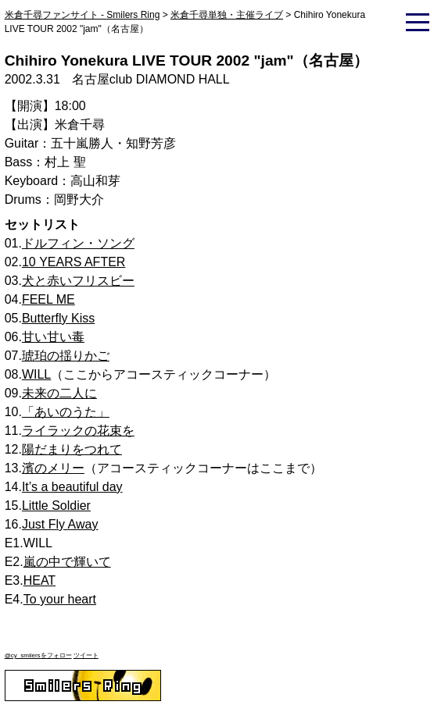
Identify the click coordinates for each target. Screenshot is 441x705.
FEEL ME (48, 299)
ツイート (86, 655)
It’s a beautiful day (72, 486)
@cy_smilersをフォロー (38, 655)
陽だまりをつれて (72, 449)
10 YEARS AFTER (74, 262)
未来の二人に (59, 393)
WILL (36, 374)
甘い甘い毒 (53, 337)
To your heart (59, 599)
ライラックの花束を (78, 430)
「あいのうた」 (65, 411)
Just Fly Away (60, 524)
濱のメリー (53, 468)
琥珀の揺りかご (65, 355)
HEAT (39, 580)
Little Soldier (56, 505)
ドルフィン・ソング (78, 243)
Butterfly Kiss (58, 318)
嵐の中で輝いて (67, 561)
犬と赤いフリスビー (78, 280)
